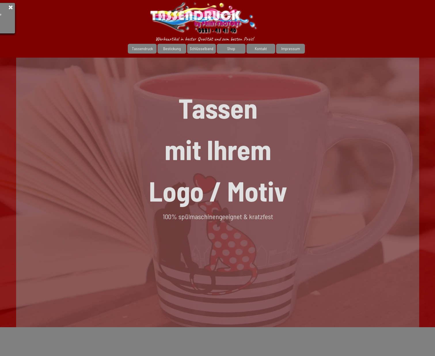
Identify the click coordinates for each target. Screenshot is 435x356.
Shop (231, 48)
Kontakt (261, 48)
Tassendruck (142, 48)
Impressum (290, 48)
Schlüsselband (201, 48)
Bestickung (172, 48)
